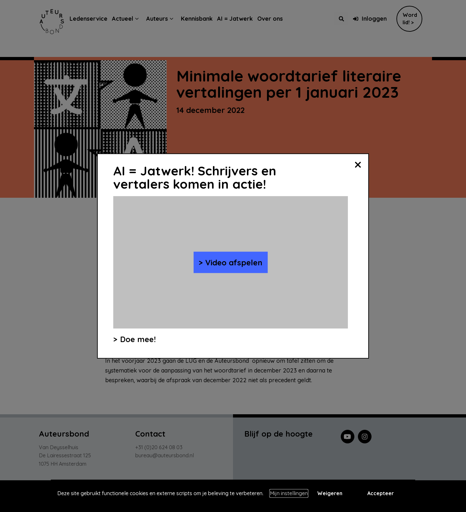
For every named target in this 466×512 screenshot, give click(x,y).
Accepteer (380, 493)
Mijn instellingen (289, 493)
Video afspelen (233, 262)
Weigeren (329, 493)
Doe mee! (138, 339)
